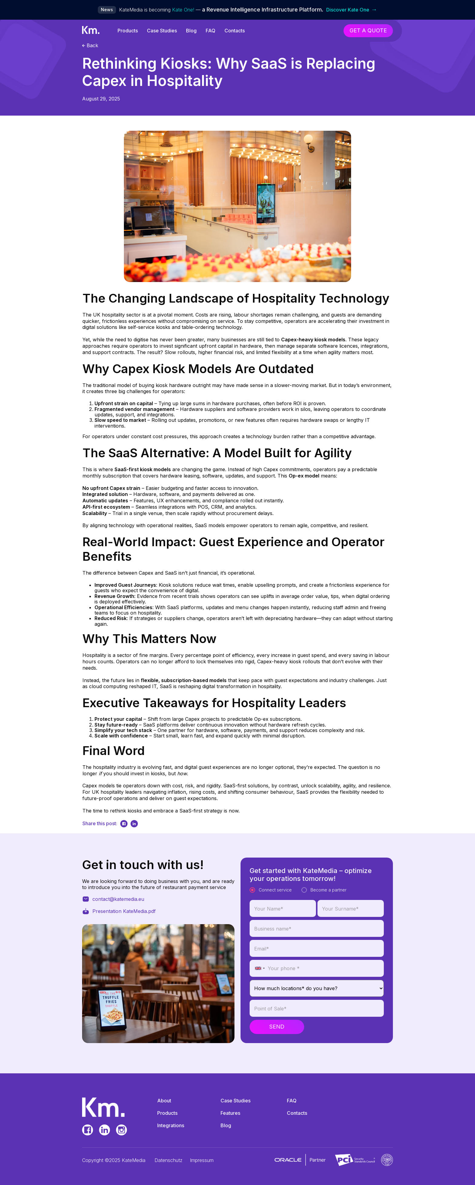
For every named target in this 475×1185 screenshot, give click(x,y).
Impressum (202, 1160)
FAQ (210, 31)
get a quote (368, 30)
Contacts (234, 31)
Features (230, 1113)
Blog (191, 31)
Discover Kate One (351, 10)
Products (128, 31)
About (164, 1101)
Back (90, 45)
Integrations (170, 1125)
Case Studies (162, 31)
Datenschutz (168, 1160)
